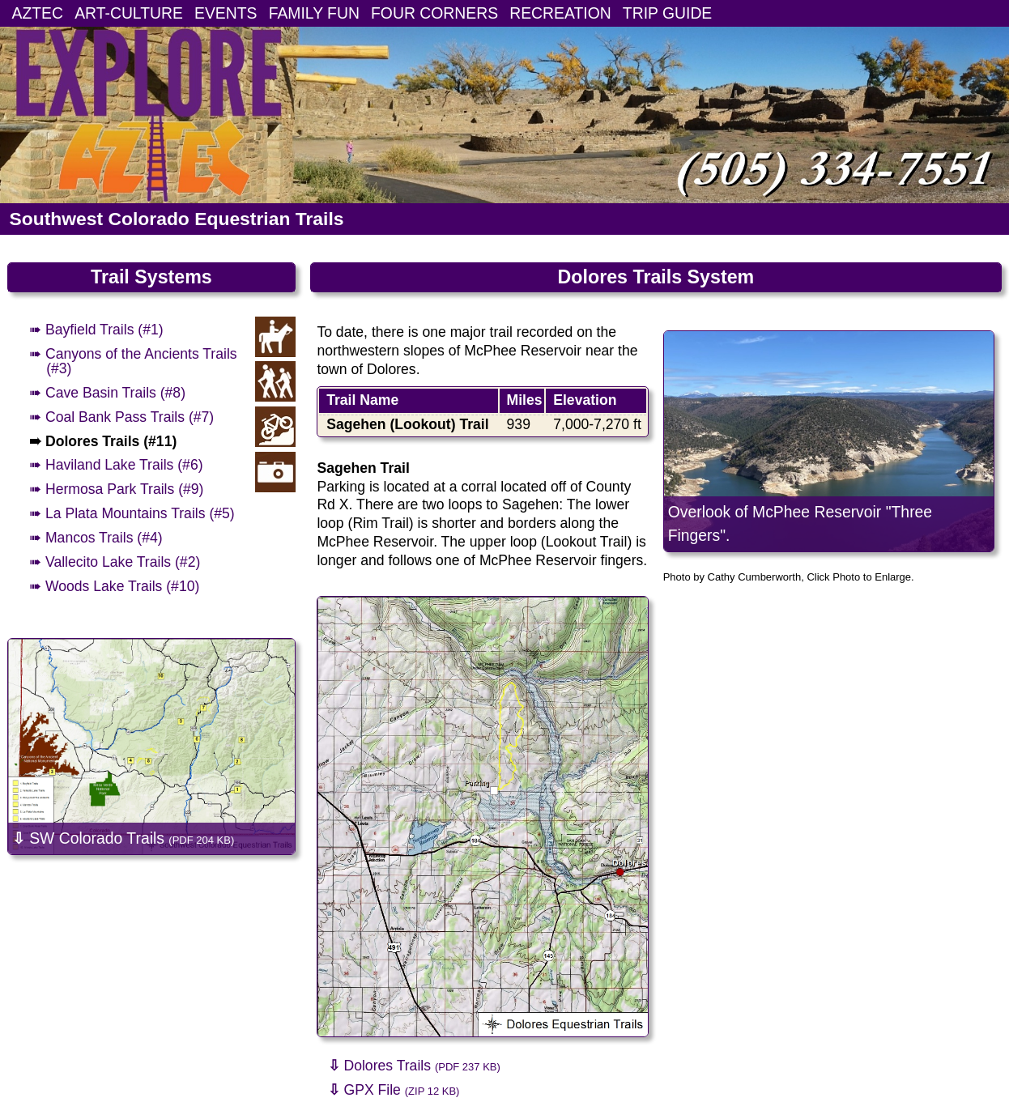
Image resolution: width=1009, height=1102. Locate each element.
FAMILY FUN (314, 13)
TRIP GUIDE (667, 13)
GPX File (394, 1090)
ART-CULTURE (129, 13)
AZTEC (37, 13)
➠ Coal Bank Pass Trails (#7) (121, 417)
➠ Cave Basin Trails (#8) (107, 393)
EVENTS (225, 13)
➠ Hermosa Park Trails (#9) (116, 489)
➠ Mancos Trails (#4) (96, 538)
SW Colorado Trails (123, 838)
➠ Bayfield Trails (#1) (96, 329)
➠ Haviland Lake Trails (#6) (115, 465)
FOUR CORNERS (434, 13)
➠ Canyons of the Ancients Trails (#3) (133, 361)
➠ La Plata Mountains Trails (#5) (132, 513)
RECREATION (560, 13)
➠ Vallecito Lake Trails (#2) (114, 562)
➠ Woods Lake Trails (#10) (114, 586)
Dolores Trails (414, 1065)
